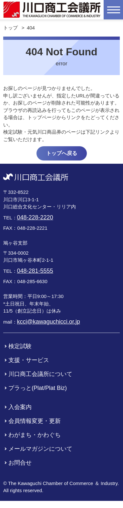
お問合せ (20, 462)
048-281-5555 (35, 271)
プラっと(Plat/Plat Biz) (37, 388)
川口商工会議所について (40, 374)
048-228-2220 (35, 217)
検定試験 (20, 346)
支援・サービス (28, 360)
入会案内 (20, 407)
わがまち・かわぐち (34, 435)
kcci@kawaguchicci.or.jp (48, 321)
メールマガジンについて (40, 449)
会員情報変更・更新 (34, 421)
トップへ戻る (61, 153)
